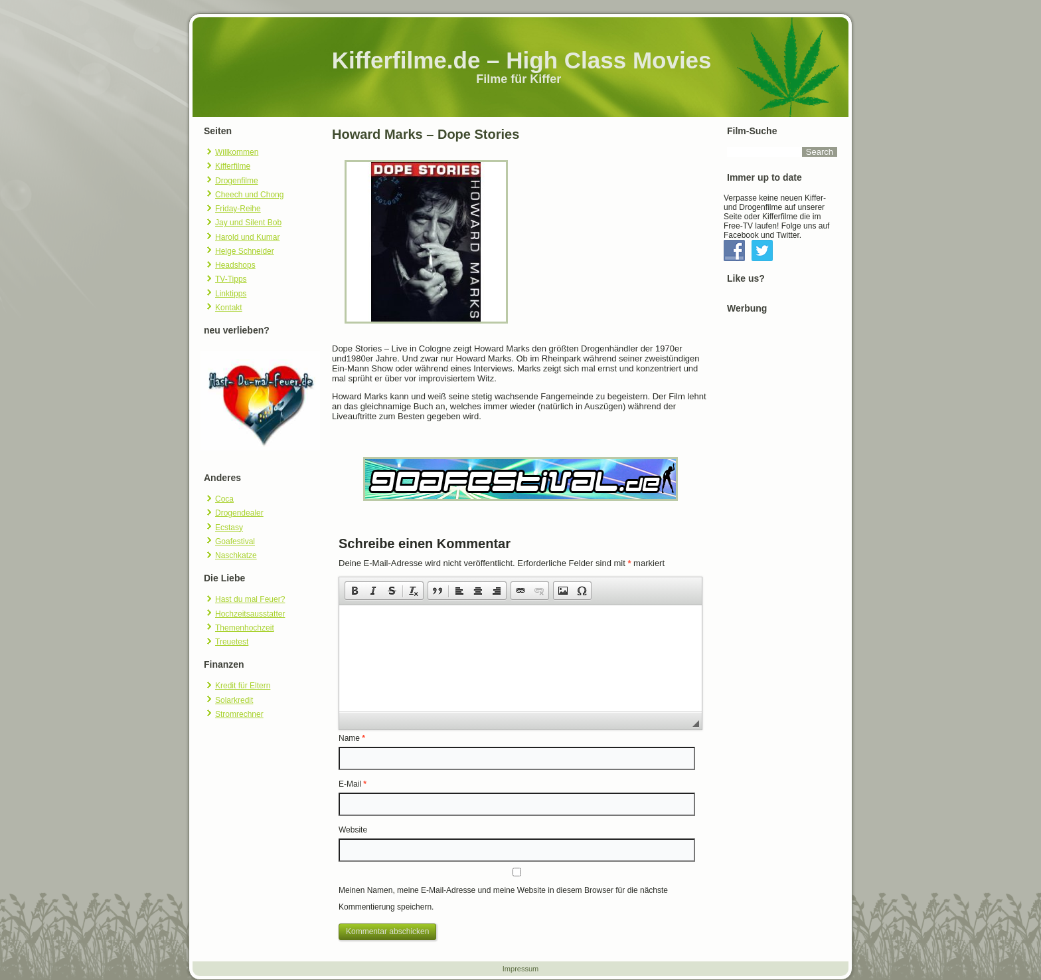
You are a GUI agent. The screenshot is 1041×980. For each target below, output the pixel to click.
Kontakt (228, 307)
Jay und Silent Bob (248, 222)
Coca (224, 499)
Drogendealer (239, 513)
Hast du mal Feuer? (250, 599)
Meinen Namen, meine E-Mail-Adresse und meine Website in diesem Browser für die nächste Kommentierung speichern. (503, 899)
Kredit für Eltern (242, 685)
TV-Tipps (231, 279)
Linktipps (230, 293)
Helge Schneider (244, 251)
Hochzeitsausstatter (250, 614)
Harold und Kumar (247, 237)
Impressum (520, 969)
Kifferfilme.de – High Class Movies (522, 60)
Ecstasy (229, 527)
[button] (354, 590)
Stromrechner (239, 714)
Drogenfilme (236, 180)
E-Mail (352, 784)
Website (353, 829)
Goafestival (235, 541)
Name (352, 738)
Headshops (235, 265)
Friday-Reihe (238, 208)
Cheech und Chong (249, 194)
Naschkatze (236, 555)
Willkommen (236, 152)
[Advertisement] (782, 528)
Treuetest (231, 641)
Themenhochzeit (244, 628)
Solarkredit (234, 700)
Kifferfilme (232, 166)
